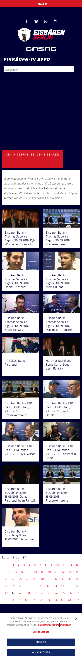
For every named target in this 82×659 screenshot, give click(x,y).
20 (49, 572)
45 (69, 586)
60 (27, 600)
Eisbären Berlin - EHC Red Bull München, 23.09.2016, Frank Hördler (60, 409)
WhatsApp (46, 21)
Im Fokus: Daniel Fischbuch (15, 363)
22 (63, 572)
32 (56, 579)
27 (20, 579)
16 (22, 572)
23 (70, 572)
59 (19, 600)
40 (34, 586)
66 (70, 600)
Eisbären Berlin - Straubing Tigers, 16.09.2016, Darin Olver (19, 535)
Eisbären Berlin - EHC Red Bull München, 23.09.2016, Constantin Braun (61, 452)
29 (35, 579)
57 (77, 593)
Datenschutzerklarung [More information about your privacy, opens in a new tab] (48, 625)
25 (6, 579)
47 (6, 593)
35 (77, 579)
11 (64, 564)
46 (77, 586)
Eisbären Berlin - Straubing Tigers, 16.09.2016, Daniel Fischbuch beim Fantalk (20, 494)
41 (41, 586)
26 (14, 579)
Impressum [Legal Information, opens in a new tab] (65, 625)
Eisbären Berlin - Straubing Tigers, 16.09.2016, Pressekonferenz (57, 494)
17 (29, 572)
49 (21, 593)
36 (5, 586)
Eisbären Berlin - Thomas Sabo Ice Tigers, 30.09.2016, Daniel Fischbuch (17, 281)
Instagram (55, 21)
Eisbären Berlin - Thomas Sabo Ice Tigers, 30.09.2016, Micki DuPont (58, 281)
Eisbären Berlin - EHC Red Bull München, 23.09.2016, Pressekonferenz (19, 409)
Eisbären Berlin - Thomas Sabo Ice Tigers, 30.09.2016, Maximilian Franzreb (59, 324)
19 (42, 572)
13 (77, 564)
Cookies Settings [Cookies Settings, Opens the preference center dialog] (41, 632)
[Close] (76, 619)
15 (15, 572)
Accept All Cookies (41, 652)
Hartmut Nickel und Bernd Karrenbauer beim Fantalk (58, 364)
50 (28, 593)
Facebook (26, 21)
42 (48, 586)
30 (42, 579)
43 (55, 586)
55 (63, 593)
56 (70, 593)
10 (57, 564)
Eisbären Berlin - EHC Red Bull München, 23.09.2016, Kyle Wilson (20, 450)
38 (19, 586)
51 (35, 593)
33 (63, 579)
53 (49, 593)
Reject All (40, 642)
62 (41, 600)
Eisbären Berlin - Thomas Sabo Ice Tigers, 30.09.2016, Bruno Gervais (17, 324)
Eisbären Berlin (41, 35)
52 (42, 593)
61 (34, 600)
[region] (41, 636)
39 (26, 586)
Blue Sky (36, 21)
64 (55, 600)
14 (8, 572)
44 (62, 586)
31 (49, 579)
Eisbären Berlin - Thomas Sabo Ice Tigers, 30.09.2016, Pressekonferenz (58, 238)
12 (70, 564)
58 (12, 600)
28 (28, 579)
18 (35, 572)
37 (12, 586)
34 (70, 579)
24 (77, 572)
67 (77, 600)
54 (56, 593)
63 (48, 600)
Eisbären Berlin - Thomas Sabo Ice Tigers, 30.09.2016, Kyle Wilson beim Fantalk (20, 238)
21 (56, 572)
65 (62, 600)
